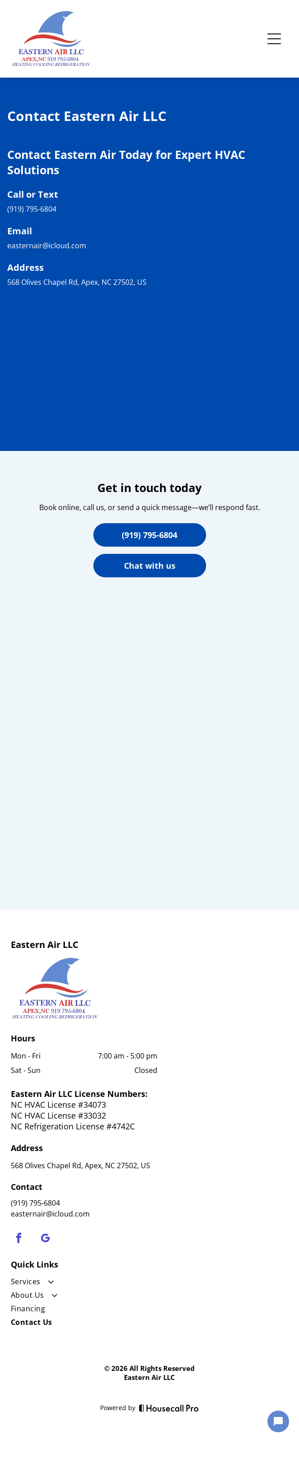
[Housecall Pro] (169, 1407)
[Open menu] (274, 39)
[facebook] (19, 1239)
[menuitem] (84, 1283)
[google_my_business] (45, 1239)
